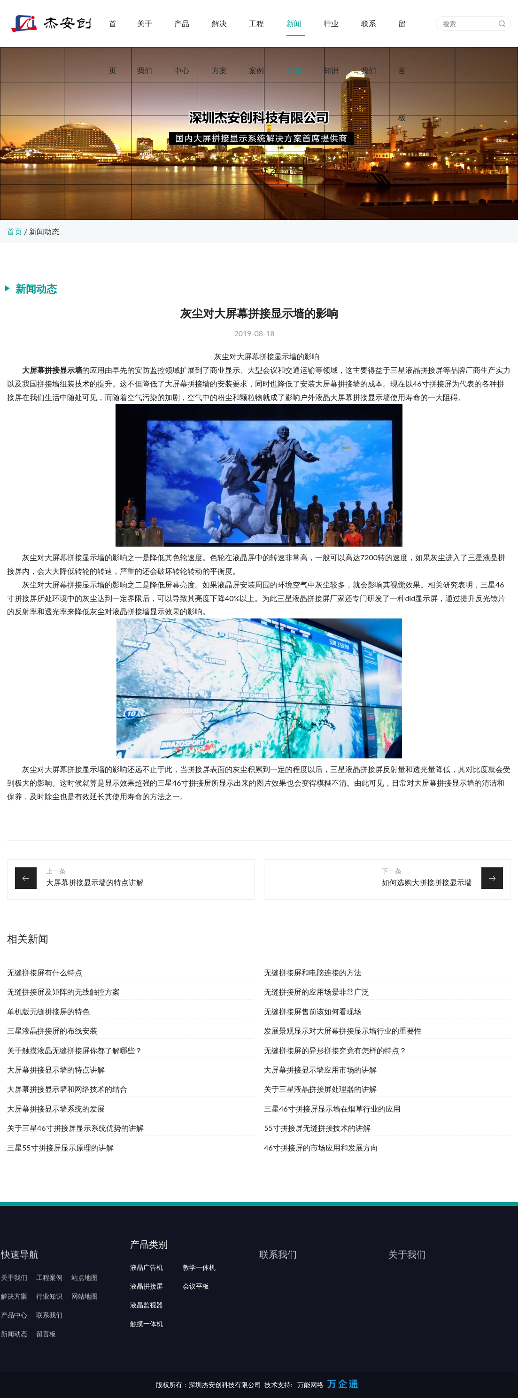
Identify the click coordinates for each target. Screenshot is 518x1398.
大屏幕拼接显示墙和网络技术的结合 (67, 1088)
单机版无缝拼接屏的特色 (48, 1011)
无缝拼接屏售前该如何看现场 (313, 1011)
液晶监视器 (146, 1332)
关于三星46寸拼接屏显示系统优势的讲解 (75, 1127)
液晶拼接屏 (146, 1314)
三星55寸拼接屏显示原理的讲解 (60, 1147)
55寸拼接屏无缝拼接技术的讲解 (317, 1127)
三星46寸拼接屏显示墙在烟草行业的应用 (332, 1108)
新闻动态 (294, 33)
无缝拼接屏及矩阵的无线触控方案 (63, 991)
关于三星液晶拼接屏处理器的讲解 (320, 1088)
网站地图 (84, 1314)
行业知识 (331, 33)
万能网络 (310, 1385)
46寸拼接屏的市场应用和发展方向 (321, 1147)
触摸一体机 (146, 1351)
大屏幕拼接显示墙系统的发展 (56, 1108)
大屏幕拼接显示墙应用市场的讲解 (320, 1069)
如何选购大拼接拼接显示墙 (427, 882)
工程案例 (256, 33)
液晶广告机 (146, 1295)
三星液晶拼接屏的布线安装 (52, 1030)
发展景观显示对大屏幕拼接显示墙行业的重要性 (343, 1030)
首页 (112, 33)
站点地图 (84, 1295)
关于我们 (144, 33)
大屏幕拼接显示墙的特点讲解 (95, 882)
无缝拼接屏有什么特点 (44, 972)
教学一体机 (199, 1295)
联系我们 (368, 33)
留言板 (402, 33)
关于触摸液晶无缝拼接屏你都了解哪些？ (74, 1050)
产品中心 (181, 33)
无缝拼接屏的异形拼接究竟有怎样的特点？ (335, 1050)
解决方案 (219, 33)
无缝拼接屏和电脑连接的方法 (313, 972)
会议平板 (196, 1314)
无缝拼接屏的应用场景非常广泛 (316, 991)
